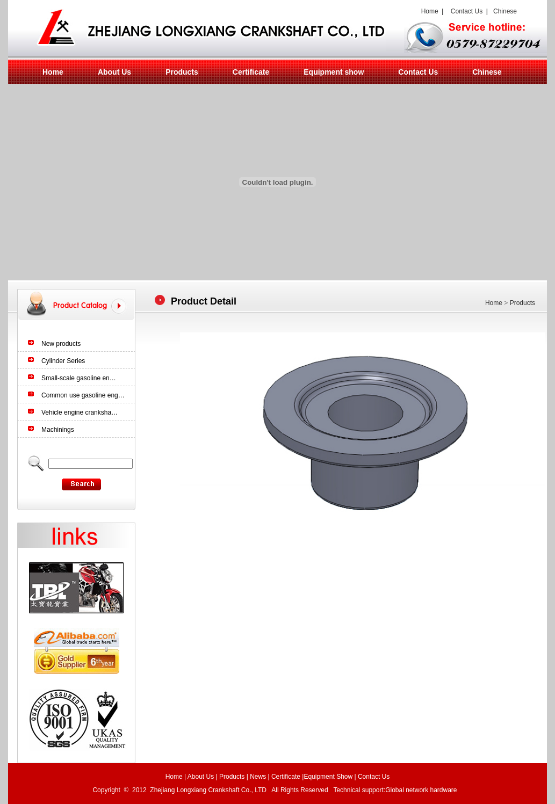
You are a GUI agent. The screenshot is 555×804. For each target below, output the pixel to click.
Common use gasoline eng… (83, 395)
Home (427, 11)
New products (61, 343)
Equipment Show (328, 776)
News (258, 776)
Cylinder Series (63, 361)
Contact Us (466, 11)
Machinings (57, 429)
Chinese (505, 11)
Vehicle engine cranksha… (79, 412)
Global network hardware (422, 790)
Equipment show (334, 72)
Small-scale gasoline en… (78, 378)
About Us (114, 72)
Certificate (251, 72)
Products (181, 72)
